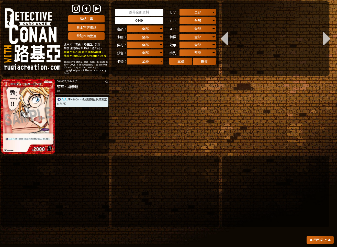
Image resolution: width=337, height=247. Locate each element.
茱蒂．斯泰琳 (67, 86)
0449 (71, 81)
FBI (59, 91)
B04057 (61, 81)
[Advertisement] (55, 191)
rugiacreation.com (93, 56)
